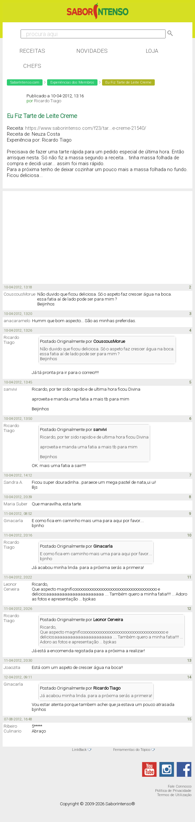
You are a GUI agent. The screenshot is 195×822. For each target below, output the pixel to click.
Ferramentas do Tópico (131, 750)
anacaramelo (17, 320)
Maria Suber (15, 503)
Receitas (32, 51)
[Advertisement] (55, 234)
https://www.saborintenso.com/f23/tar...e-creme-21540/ (85, 128)
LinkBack (79, 750)
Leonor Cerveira (11, 587)
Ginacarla (13, 520)
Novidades (92, 51)
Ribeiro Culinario (12, 729)
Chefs (32, 66)
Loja (152, 51)
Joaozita (12, 667)
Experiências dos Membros (72, 82)
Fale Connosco (179, 786)
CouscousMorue (19, 294)
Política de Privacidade (173, 791)
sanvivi (10, 389)
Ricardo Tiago (47, 100)
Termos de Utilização (174, 795)
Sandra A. (13, 482)
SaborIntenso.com (24, 82)
